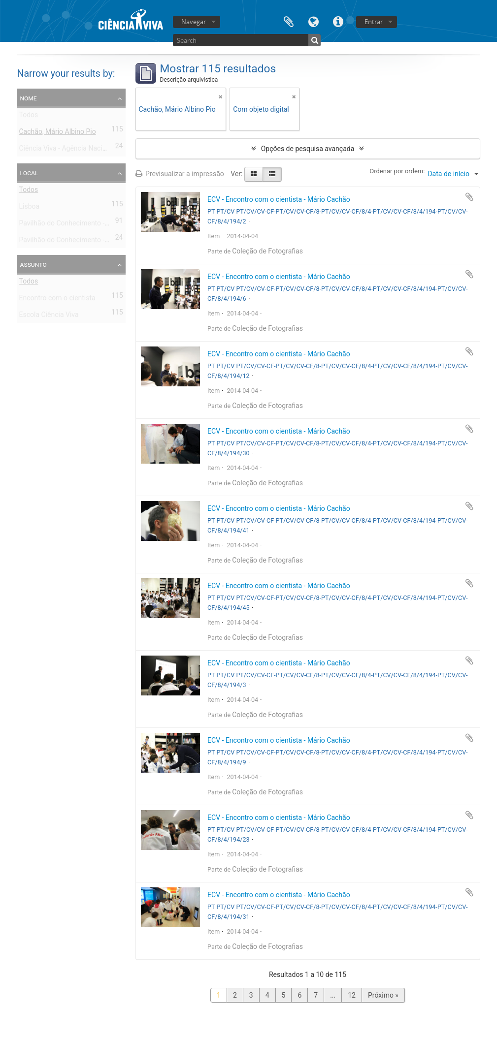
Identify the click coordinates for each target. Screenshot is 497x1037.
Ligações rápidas (338, 21)
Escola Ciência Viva (49, 316)
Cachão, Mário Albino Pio (57, 133)
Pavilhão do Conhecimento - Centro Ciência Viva (92, 242)
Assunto (33, 264)
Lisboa (29, 208)
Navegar (193, 21)
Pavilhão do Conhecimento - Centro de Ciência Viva (97, 225)
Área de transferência (288, 21)
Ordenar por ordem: (397, 171)
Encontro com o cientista (57, 300)
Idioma (313, 21)
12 (352, 995)
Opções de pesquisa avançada (308, 149)
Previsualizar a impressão (179, 174)
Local (29, 173)
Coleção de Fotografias (267, 251)
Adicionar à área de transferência (469, 197)
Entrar (373, 21)
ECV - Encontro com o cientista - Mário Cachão (278, 199)
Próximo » (383, 995)
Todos (28, 117)
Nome (28, 98)
